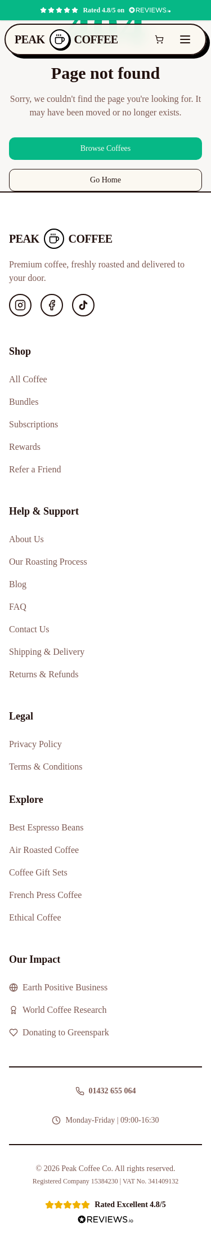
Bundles (23, 401)
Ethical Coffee (35, 917)
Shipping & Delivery (46, 651)
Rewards (25, 447)
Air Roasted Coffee (44, 850)
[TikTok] (83, 305)
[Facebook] (52, 305)
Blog (17, 584)
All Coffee (28, 379)
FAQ (17, 606)
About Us (26, 539)
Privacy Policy (35, 744)
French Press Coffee (45, 895)
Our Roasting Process (48, 561)
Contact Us (29, 629)
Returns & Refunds (44, 674)
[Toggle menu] (185, 39)
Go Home (105, 180)
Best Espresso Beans (46, 827)
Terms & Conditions (45, 766)
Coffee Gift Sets (38, 872)
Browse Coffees (105, 148)
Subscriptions (33, 424)
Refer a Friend (35, 469)
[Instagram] (20, 305)
